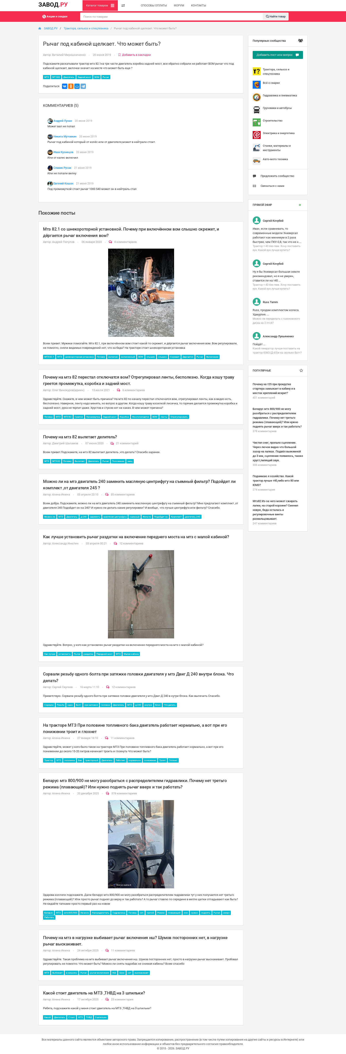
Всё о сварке (266, 85)
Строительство (267, 122)
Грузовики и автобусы (272, 110)
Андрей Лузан (62, 120)
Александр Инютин (65, 543)
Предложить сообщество (273, 176)
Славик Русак (62, 167)
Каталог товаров (100, 5)
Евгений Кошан (63, 183)
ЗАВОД (53, 4)
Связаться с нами (268, 186)
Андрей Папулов (63, 242)
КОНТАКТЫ (198, 5)
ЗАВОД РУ (48, 28)
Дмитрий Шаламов (65, 443)
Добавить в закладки (134, 54)
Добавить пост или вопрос (278, 55)
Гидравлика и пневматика (275, 97)
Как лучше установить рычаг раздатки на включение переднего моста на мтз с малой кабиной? (136, 536)
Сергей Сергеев (62, 687)
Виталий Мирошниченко (69, 54)
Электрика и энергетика (274, 135)
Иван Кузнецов (63, 152)
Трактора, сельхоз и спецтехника (86, 28)
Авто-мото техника (270, 161)
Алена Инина (61, 494)
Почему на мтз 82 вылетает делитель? (80, 436)
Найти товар (276, 16)
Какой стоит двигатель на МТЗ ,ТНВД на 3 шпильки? (94, 993)
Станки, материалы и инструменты (272, 148)
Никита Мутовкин (64, 136)
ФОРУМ (179, 5)
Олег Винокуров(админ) (68, 390)
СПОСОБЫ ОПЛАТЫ (154, 5)
